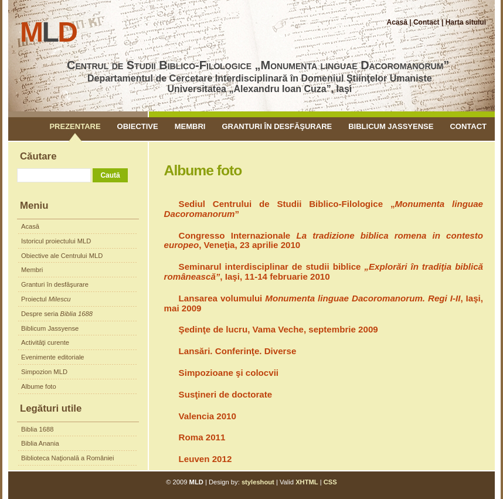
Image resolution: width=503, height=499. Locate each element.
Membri (190, 126)
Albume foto (38, 386)
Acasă (397, 22)
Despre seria (57, 313)
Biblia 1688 (37, 429)
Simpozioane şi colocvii (228, 373)
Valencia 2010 (207, 416)
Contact (426, 22)
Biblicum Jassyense (390, 126)
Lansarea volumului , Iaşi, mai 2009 (323, 303)
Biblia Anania (40, 443)
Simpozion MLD (44, 371)
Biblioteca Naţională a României (67, 457)
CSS (330, 482)
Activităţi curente (45, 342)
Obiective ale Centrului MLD (62, 255)
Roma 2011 (202, 437)
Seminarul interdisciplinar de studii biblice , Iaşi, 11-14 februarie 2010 (323, 271)
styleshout (258, 482)
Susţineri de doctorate (226, 394)
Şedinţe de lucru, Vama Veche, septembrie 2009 (278, 329)
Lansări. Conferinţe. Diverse (238, 351)
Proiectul (46, 299)
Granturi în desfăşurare (277, 126)
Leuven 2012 (205, 459)
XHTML (306, 482)
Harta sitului (466, 22)
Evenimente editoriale (52, 357)
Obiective (137, 126)
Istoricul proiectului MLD (56, 241)
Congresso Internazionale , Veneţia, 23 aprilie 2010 (323, 240)
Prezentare (74, 126)
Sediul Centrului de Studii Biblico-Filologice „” (323, 209)
